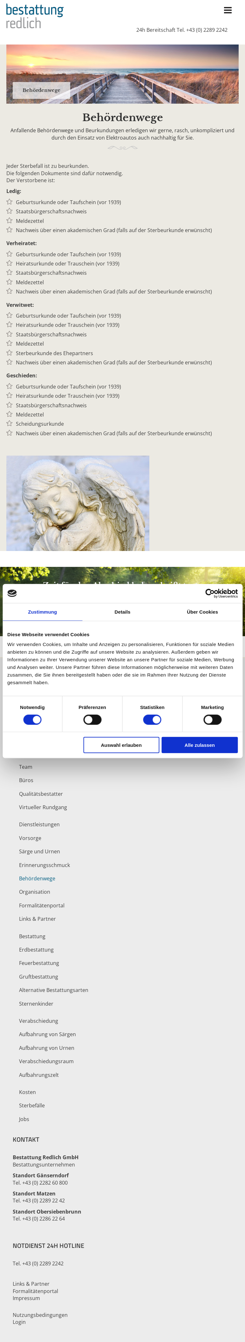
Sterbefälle (32, 1105)
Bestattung (32, 936)
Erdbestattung (36, 949)
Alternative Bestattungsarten (53, 990)
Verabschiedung (38, 1020)
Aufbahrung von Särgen (47, 1034)
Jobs (24, 1119)
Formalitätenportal (42, 905)
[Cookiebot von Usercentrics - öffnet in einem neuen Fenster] (210, 593)
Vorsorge (30, 838)
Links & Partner (37, 918)
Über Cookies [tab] (202, 611)
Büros (26, 780)
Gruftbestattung (38, 976)
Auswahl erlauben (121, 745)
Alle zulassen (200, 745)
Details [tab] (123, 611)
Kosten (27, 1092)
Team (25, 766)
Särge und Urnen (39, 851)
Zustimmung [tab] (42, 611)
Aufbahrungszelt (39, 1074)
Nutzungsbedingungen (40, 1314)
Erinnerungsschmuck (44, 865)
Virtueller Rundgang (43, 807)
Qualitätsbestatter (41, 793)
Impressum (26, 1298)
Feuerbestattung (39, 963)
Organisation (34, 891)
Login (19, 1321)
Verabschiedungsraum (46, 1061)
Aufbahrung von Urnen (46, 1047)
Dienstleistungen (39, 824)
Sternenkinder (36, 1003)
